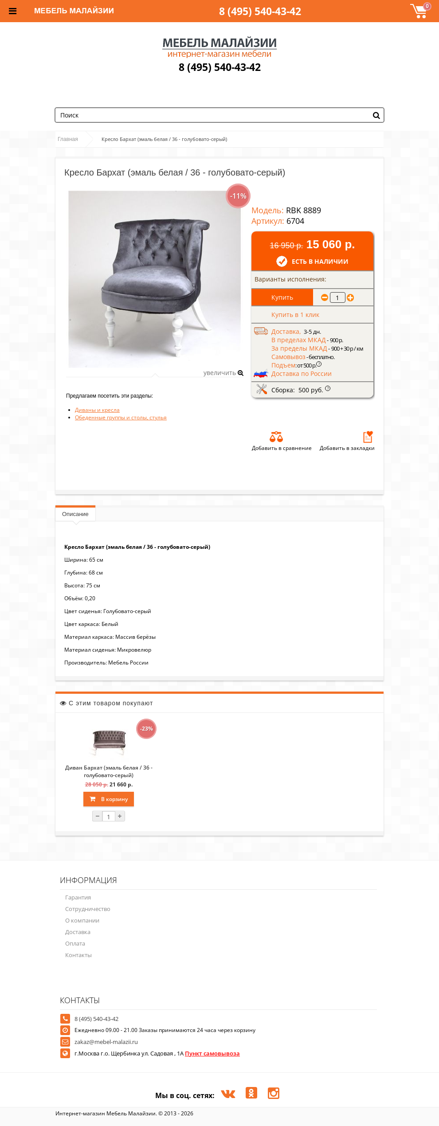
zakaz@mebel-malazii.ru (106, 1042)
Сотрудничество (87, 909)
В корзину (109, 799)
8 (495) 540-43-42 (260, 11)
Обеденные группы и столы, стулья (121, 417)
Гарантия (78, 897)
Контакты (78, 955)
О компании (82, 920)
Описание (75, 514)
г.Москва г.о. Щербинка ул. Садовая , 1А (157, 1053)
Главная (68, 139)
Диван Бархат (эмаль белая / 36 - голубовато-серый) (109, 771)
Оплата (75, 943)
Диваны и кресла (97, 410)
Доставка (77, 932)
